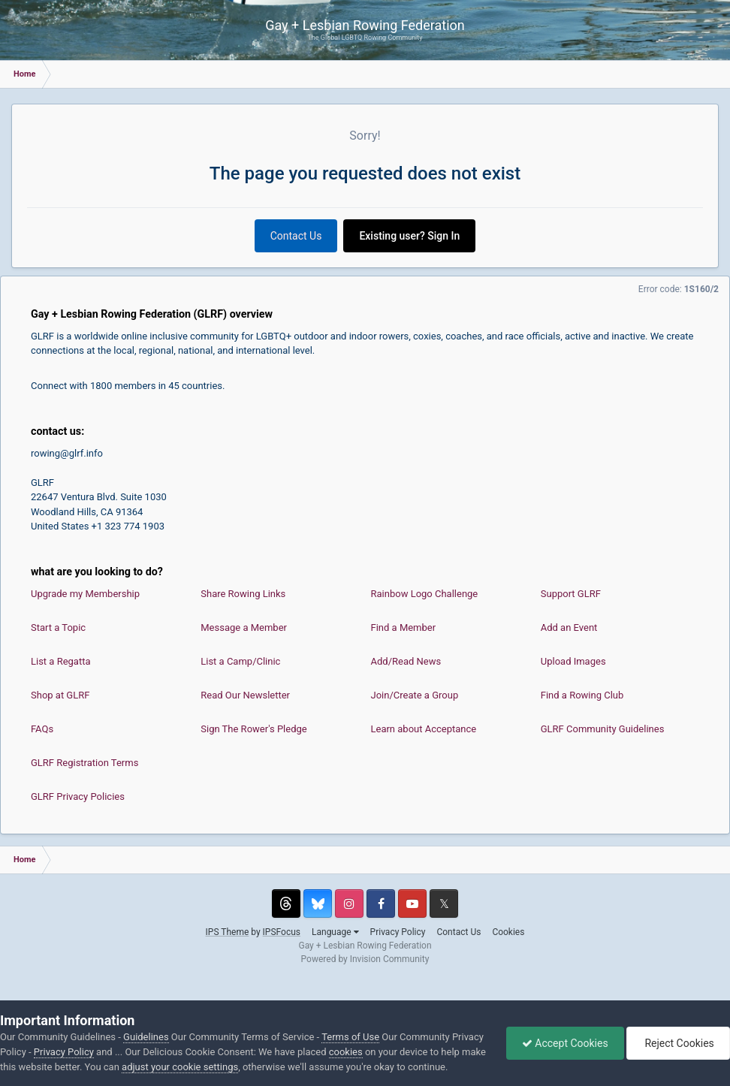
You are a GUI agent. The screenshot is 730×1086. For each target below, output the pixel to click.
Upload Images (573, 661)
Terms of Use (350, 1036)
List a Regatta (61, 661)
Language (335, 932)
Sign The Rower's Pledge (253, 729)
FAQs (42, 729)
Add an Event (569, 627)
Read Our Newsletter (245, 695)
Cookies (508, 932)
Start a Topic (58, 627)
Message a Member (244, 627)
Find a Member (403, 627)
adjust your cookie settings (180, 1066)
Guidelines (146, 1036)
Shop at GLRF (60, 695)
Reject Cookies (678, 1043)
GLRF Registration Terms (84, 762)
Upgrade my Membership (85, 593)
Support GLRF (571, 593)
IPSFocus (281, 932)
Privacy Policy (398, 932)
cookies (346, 1051)
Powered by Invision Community (365, 959)
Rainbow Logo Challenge (424, 593)
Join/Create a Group (415, 695)
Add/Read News (406, 661)
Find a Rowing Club (582, 695)
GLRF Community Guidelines (603, 729)
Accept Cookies (565, 1043)
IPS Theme (227, 932)
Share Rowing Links (243, 593)
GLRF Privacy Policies (78, 796)
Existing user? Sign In (409, 236)
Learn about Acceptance (424, 729)
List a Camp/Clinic (240, 661)
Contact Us (296, 236)
